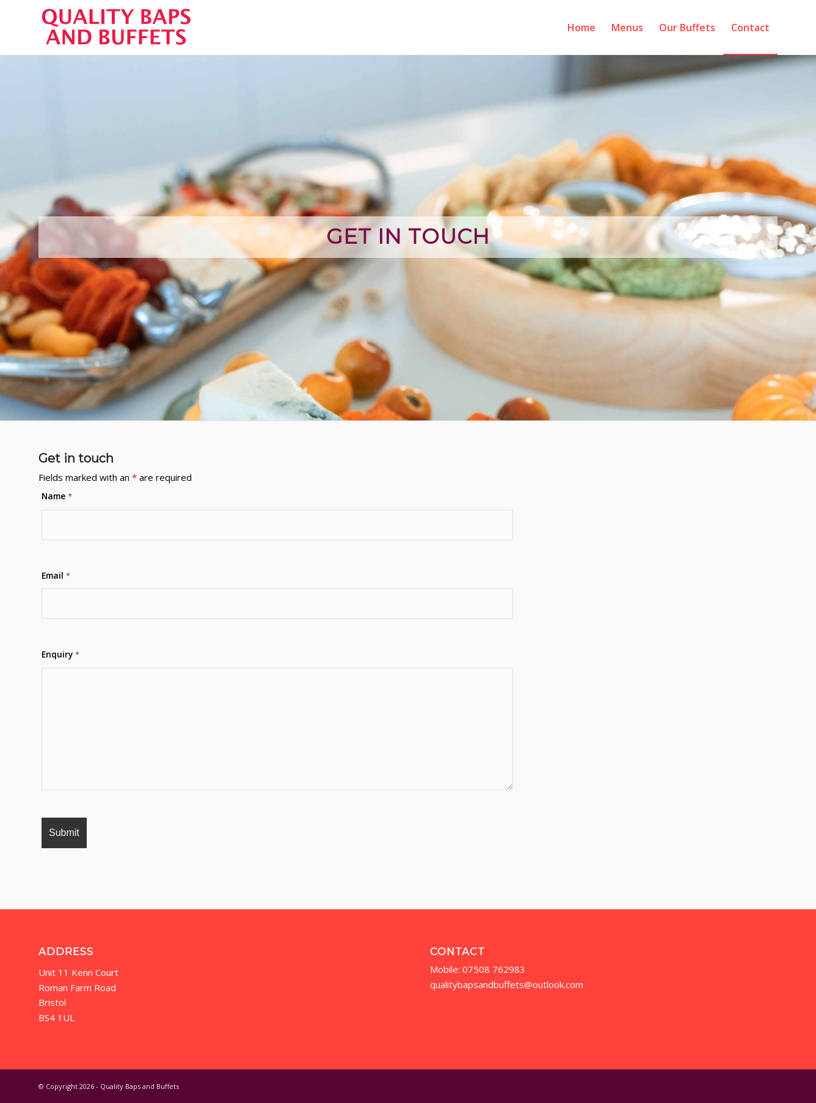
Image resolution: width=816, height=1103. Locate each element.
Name (57, 496)
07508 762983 (493, 969)
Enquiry (60, 654)
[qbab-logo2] (116, 27)
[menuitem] (581, 27)
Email (56, 575)
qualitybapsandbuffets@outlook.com (508, 984)
